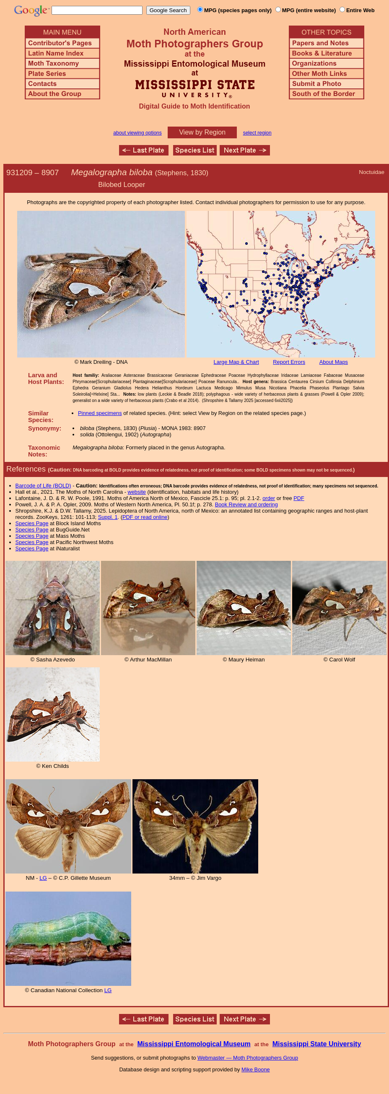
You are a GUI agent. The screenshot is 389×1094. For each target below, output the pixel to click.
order (268, 498)
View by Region (202, 132)
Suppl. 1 (108, 517)
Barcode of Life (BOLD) (43, 485)
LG (43, 878)
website (137, 492)
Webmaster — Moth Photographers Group (247, 1058)
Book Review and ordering (246, 504)
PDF (298, 498)
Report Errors (289, 362)
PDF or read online (144, 517)
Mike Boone (255, 1069)
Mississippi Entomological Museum (193, 1043)
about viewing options (137, 133)
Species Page (32, 523)
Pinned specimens (100, 413)
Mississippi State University (316, 1043)
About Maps (333, 362)
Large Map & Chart (236, 362)
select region (257, 133)
